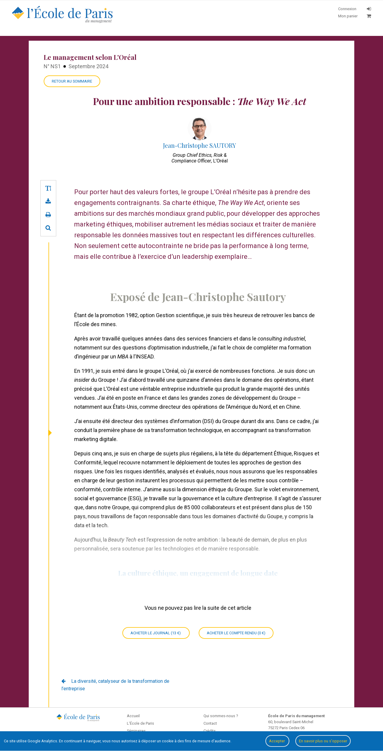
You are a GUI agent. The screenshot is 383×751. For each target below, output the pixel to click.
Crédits (209, 731)
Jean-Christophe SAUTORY (199, 145)
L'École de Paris (140, 723)
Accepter (277, 741)
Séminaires (136, 731)
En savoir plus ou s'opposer (323, 741)
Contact (210, 723)
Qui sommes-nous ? (220, 716)
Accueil (133, 716)
